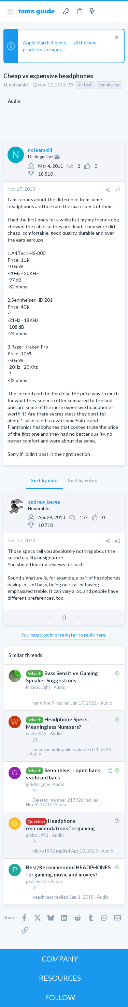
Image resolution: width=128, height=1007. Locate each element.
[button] (10, 11)
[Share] (108, 190)
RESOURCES (60, 978)
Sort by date (44, 480)
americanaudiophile (51, 749)
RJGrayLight (38, 687)
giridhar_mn (37, 784)
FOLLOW (60, 997)
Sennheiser (109, 84)
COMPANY (60, 958)
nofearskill (19, 84)
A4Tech (85, 84)
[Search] (119, 11)
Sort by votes (82, 480)
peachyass (36, 881)
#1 (117, 189)
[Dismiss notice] (116, 38)
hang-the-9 (43, 703)
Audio (60, 687)
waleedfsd (36, 733)
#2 (117, 541)
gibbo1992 (37, 835)
